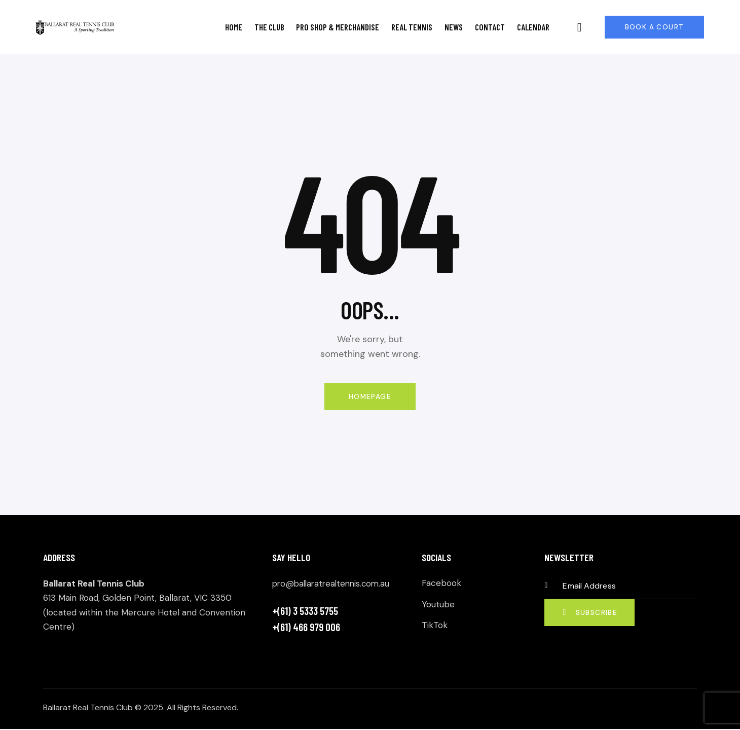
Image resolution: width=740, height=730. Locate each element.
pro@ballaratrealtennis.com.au (333, 584)
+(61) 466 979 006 (306, 627)
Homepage (369, 397)
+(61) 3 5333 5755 (305, 611)
